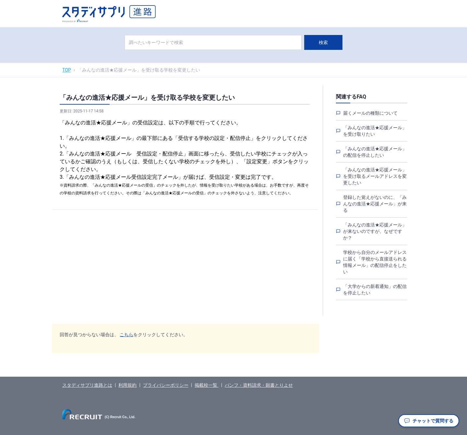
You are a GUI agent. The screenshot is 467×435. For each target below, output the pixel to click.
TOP (66, 70)
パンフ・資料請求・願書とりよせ (259, 385)
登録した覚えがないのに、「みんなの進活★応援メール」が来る (375, 204)
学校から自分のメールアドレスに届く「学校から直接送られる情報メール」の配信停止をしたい (375, 262)
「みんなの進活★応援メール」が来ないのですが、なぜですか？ (375, 231)
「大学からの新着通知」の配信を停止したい (375, 289)
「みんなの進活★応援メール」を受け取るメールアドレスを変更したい (375, 176)
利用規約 (127, 385)
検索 (323, 42)
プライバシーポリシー (165, 385)
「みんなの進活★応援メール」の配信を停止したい (375, 152)
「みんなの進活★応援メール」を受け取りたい (375, 131)
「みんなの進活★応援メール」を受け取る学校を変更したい (139, 70)
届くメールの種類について (370, 113)
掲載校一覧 (206, 385)
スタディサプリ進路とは (87, 385)
